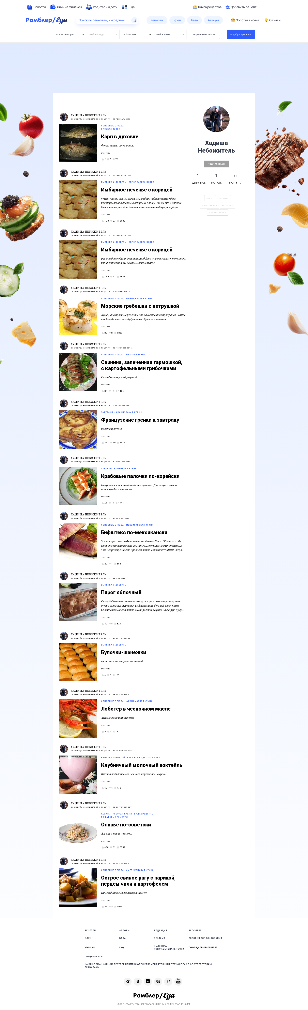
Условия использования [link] (205, 938)
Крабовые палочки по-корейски (140, 476)
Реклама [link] (159, 938)
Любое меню (170, 34)
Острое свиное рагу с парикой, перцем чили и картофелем (138, 881)
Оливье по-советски (126, 825)
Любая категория (70, 34)
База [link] (122, 938)
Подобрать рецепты (240, 34)
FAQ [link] (121, 947)
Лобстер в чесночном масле (136, 709)
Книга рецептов (207, 7)
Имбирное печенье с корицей (136, 190)
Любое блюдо (103, 34)
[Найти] (134, 20)
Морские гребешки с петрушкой (140, 306)
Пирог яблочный (121, 592)
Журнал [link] (90, 947)
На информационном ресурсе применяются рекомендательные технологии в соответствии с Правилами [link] (148, 965)
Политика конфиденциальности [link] (169, 947)
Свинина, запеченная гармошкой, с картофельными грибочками (141, 365)
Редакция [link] (160, 930)
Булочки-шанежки (123, 652)
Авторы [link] (124, 930)
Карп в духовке (119, 137)
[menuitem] (36, 7)
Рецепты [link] (90, 930)
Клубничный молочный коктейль (141, 765)
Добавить (241, 7)
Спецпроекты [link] (94, 956)
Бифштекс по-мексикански (134, 532)
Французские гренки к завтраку (140, 420)
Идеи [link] (88, 938)
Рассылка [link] (195, 930)
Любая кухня (137, 34)
